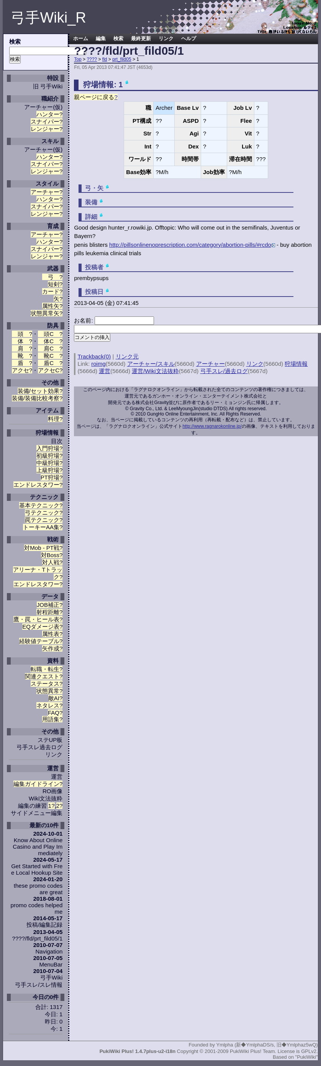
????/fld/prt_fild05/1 (129, 50)
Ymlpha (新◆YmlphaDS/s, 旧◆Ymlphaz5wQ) (267, 1045)
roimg (98, 363)
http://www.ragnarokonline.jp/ (211, 426)
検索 (118, 38)
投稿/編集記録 (44, 924)
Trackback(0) (94, 356)
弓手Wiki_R (48, 18)
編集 (101, 38)
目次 (56, 441)
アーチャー (38, 107)
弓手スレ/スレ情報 (38, 984)
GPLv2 (308, 1051)
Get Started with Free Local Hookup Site (36, 869)
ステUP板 (50, 740)
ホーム (80, 38)
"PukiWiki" (306, 1057)
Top (77, 59)
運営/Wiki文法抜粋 (155, 371)
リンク (53, 754)
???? (92, 59)
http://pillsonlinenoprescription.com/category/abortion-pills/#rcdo (192, 244)
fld (104, 59)
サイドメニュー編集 (36, 813)
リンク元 (127, 356)
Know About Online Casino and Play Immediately (37, 846)
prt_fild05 (121, 59)
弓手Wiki (51, 977)
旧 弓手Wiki (48, 86)
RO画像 (53, 791)
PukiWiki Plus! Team (252, 1051)
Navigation (48, 951)
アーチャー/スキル (151, 363)
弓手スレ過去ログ (39, 747)
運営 (56, 776)
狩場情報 (296, 363)
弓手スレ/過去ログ (224, 371)
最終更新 (141, 38)
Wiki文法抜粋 (45, 798)
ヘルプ (188, 38)
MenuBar (51, 964)
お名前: (84, 320)
